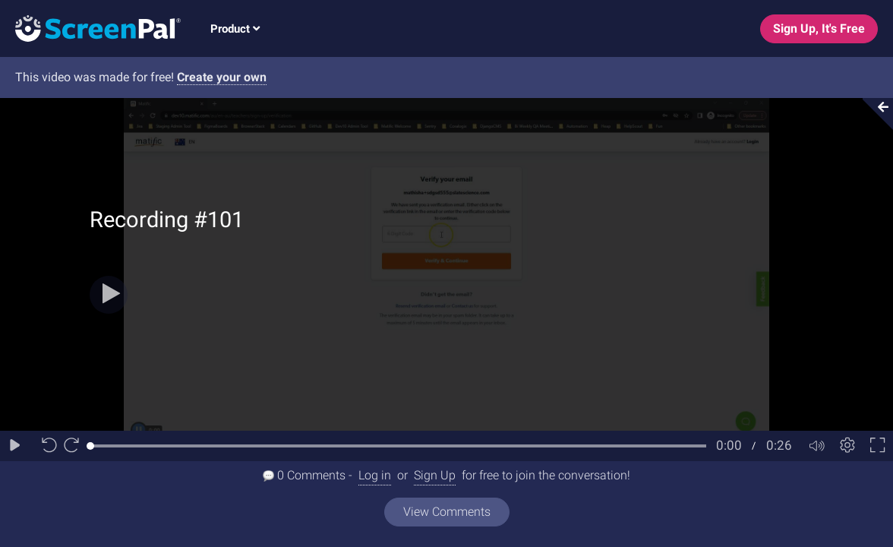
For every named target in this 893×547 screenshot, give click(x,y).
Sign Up (435, 475)
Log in (374, 475)
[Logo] (90, 28)
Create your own (222, 77)
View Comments (447, 511)
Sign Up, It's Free (819, 28)
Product (235, 29)
